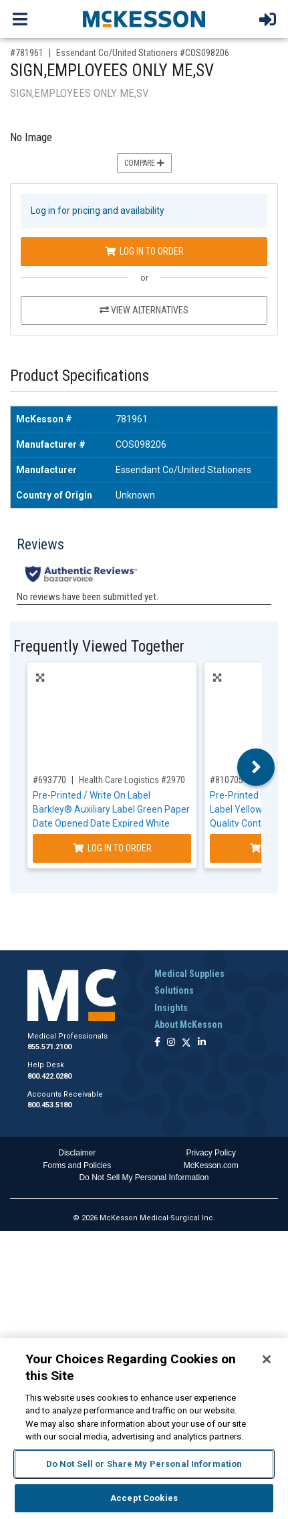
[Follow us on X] (186, 1043)
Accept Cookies (144, 1498)
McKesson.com (211, 1165)
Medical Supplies (189, 973)
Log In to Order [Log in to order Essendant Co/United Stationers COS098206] (144, 251)
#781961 (26, 52)
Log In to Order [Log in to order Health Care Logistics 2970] (112, 848)
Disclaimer (77, 1152)
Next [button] (256, 767)
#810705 (226, 780)
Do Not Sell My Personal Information (143, 1177)
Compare (144, 163)
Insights (171, 1007)
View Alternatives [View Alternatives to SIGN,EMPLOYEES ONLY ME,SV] (144, 310)
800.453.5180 (49, 1105)
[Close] (266, 1359)
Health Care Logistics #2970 (132, 780)
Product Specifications (79, 376)
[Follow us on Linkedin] (202, 1043)
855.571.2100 (49, 1047)
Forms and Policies (77, 1165)
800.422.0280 (49, 1076)
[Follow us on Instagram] (171, 1043)
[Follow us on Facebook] (157, 1043)
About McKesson (188, 1024)
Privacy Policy (211, 1152)
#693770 (49, 780)
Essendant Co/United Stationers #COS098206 (142, 52)
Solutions (174, 990)
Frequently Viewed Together (98, 646)
